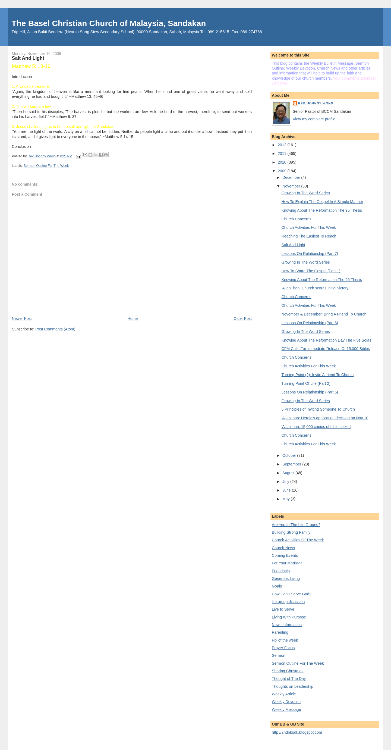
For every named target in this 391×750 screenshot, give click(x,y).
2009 (282, 171)
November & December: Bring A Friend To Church (324, 314)
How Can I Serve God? (291, 594)
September (292, 464)
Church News (283, 548)
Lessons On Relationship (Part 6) (310, 323)
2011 (282, 153)
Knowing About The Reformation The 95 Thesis (322, 210)
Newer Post (22, 318)
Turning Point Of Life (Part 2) (306, 383)
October (289, 455)
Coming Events (285, 555)
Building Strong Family (291, 532)
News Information (287, 625)
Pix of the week (285, 640)
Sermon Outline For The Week (46, 166)
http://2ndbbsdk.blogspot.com (297, 732)
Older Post (243, 318)
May (286, 499)
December (291, 177)
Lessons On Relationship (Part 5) (310, 392)
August (288, 473)
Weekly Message (286, 709)
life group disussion (288, 601)
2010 (282, 162)
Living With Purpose (289, 617)
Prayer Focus (283, 648)
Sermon (278, 655)
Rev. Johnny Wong (315, 103)
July (286, 481)
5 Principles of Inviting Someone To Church (318, 409)
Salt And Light (293, 245)
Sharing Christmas (287, 671)
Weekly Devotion (286, 701)
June (287, 490)
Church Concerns (296, 219)
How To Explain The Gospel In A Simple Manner (322, 201)
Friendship (281, 571)
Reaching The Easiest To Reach (309, 236)
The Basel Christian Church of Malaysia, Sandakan (109, 23)
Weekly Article (284, 694)
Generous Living (286, 578)
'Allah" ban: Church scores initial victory (315, 288)
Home (133, 318)
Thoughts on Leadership (292, 686)
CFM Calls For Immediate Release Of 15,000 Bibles (326, 348)
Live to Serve (283, 609)
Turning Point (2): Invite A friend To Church (318, 375)
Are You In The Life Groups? (296, 525)
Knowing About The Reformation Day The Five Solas (326, 340)
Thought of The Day (289, 678)
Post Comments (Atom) (55, 329)
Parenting (280, 632)
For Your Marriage (287, 563)
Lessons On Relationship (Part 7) (310, 253)
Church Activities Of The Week (298, 540)
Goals (277, 586)
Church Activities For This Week (309, 227)
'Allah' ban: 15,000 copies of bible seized (316, 426)
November (291, 186)
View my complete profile (314, 119)
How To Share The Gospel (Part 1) (311, 271)
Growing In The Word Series (306, 193)
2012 (282, 145)
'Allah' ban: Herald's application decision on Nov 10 (325, 418)
